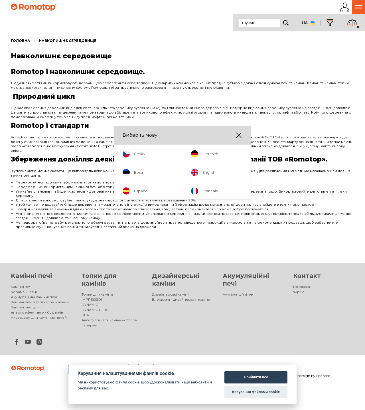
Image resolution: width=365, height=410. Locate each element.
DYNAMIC (90, 306)
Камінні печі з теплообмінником (40, 304)
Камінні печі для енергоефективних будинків (37, 311)
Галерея (89, 327)
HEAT (86, 316)
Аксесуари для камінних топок (109, 322)
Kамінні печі (31, 277)
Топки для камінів (97, 296)
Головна (20, 42)
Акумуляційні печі (239, 296)
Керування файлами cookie (256, 392)
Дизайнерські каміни (171, 296)
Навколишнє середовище (67, 42)
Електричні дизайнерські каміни (181, 301)
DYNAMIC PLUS (95, 311)
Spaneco (323, 377)
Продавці (301, 288)
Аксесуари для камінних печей (39, 319)
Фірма (298, 293)
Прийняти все (256, 377)
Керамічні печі (24, 293)
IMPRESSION (93, 301)
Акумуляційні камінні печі (34, 298)
